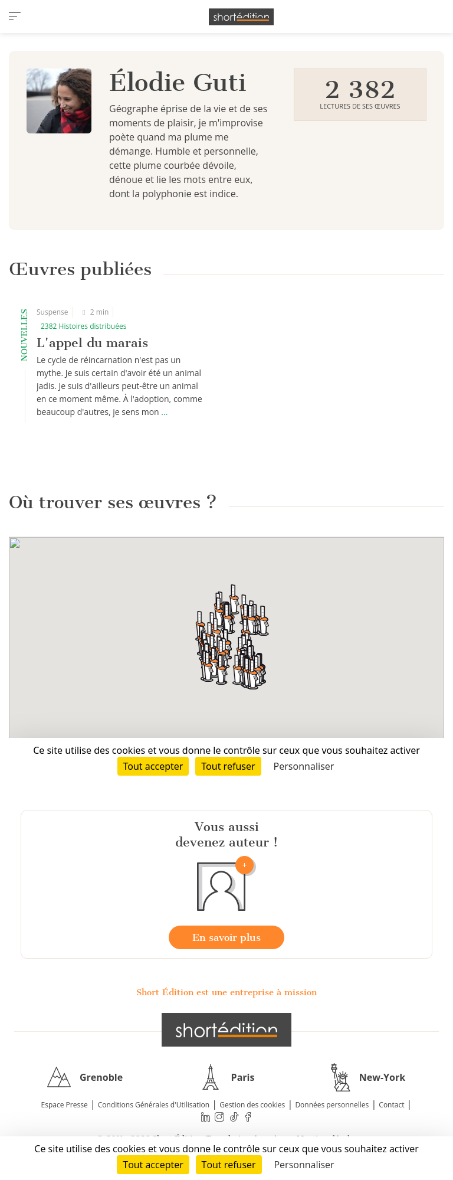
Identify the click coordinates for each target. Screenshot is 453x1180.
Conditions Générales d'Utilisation (153, 1105)
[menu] (14, 16)
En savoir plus (226, 937)
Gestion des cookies (252, 1105)
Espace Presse (64, 1105)
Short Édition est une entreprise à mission (226, 992)
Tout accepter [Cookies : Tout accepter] (153, 1164)
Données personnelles (332, 1105)
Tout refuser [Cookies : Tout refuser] (229, 1164)
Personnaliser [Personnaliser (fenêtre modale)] (304, 1164)
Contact (391, 1105)
